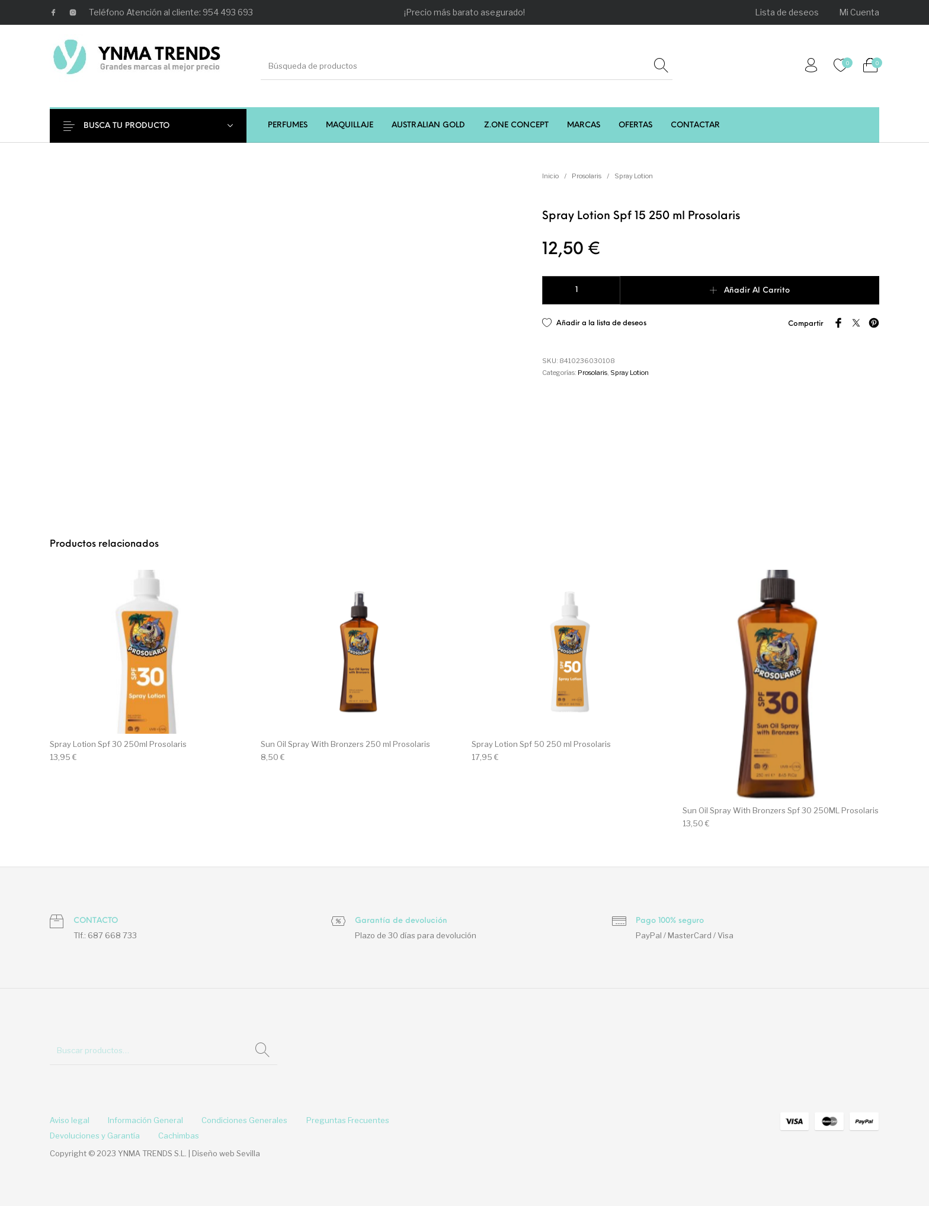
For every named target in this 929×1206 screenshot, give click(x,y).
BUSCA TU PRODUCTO (134, 126)
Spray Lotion (633, 176)
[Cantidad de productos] (581, 290)
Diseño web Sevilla (226, 1153)
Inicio (550, 176)
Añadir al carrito (757, 290)
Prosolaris (586, 176)
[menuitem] (787, 12)
